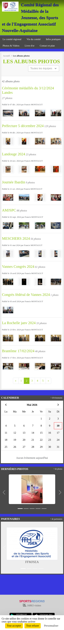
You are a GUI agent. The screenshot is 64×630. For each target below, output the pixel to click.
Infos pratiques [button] (53, 39)
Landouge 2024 (13, 154)
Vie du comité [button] (34, 39)
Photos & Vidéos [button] (11, 45)
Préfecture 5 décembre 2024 (23, 126)
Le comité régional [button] (12, 39)
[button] (4, 492)
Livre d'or (29, 45)
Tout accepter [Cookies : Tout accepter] (14, 625)
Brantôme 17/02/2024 (18, 351)
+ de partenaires (56, 519)
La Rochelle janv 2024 (19, 323)
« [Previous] (15, 380)
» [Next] (48, 380)
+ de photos (57, 469)
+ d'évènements (56, 398)
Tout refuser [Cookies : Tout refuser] (32, 625)
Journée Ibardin (13, 182)
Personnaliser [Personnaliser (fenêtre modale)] (51, 625)
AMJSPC (9, 210)
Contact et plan (47, 45)
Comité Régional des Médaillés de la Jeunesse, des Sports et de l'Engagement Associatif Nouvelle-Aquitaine (30, 17)
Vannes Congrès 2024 (18, 267)
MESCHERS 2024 (16, 238)
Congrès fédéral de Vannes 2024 (26, 295)
